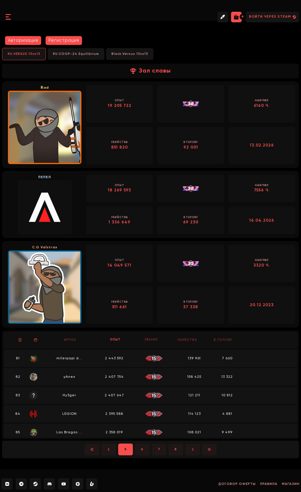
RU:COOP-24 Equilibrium (76, 53)
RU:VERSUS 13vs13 (24, 53)
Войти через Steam (272, 17)
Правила (268, 484)
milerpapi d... (70, 358)
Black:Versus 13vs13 (129, 53)
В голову (223, 339)
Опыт (115, 339)
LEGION (70, 414)
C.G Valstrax (44, 247)
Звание (151, 339)
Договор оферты (234, 484)
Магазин (290, 484)
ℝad (45, 88)
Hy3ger (70, 395)
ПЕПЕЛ (44, 177)
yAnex (70, 377)
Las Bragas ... (70, 432)
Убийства (187, 339)
